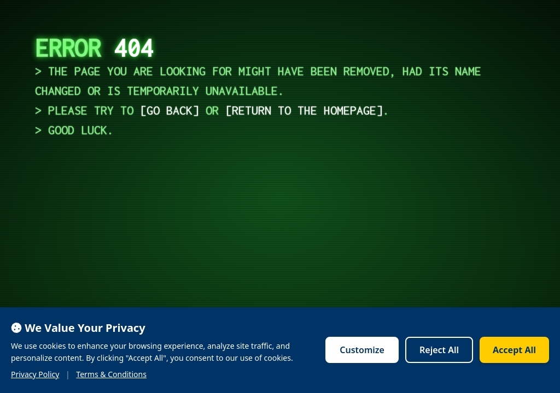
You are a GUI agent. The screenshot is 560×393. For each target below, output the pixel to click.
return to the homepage (304, 110)
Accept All (514, 350)
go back (169, 110)
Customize (362, 350)
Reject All (439, 350)
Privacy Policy (35, 374)
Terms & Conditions (111, 374)
